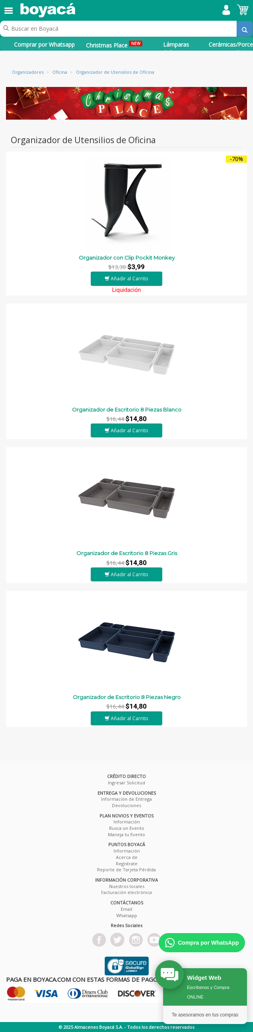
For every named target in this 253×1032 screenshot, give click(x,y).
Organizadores (28, 72)
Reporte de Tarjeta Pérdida (126, 869)
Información (127, 822)
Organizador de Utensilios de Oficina (115, 72)
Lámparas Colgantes (176, 48)
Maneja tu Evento (126, 834)
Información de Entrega (126, 799)
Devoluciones (126, 805)
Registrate (126, 864)
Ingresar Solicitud (126, 783)
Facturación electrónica (126, 892)
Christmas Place (114, 45)
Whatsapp (126, 915)
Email (126, 909)
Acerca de (126, 857)
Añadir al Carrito (126, 278)
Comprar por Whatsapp (44, 44)
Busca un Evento (126, 828)
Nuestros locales (126, 886)
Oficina (59, 72)
